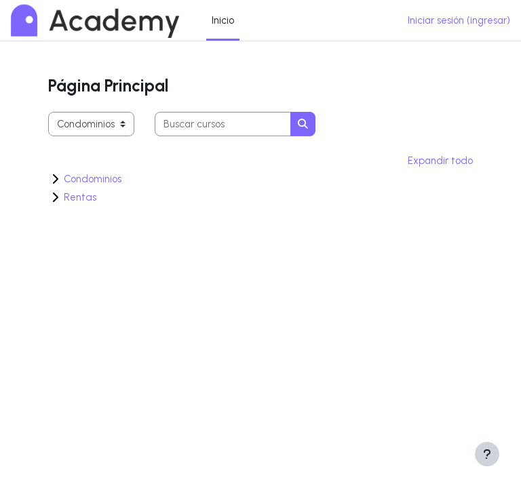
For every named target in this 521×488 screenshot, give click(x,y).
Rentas (80, 197)
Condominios (92, 179)
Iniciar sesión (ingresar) (459, 20)
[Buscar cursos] (223, 124)
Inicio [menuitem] (223, 20)
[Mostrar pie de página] (487, 454)
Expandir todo (440, 161)
